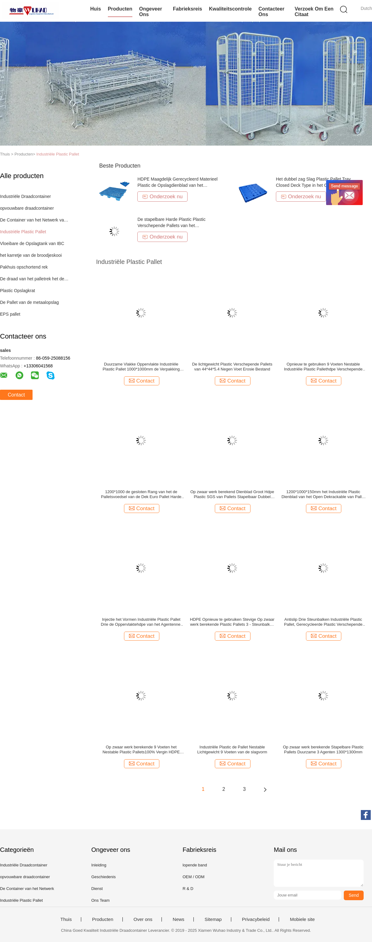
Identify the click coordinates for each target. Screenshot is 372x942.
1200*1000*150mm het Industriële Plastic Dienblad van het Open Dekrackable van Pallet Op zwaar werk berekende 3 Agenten (323, 494)
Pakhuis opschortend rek (24, 267)
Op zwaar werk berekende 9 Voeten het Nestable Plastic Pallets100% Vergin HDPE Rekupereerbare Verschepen (141, 750)
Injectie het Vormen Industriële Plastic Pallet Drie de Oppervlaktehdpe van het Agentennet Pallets (141, 622)
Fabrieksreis (187, 8)
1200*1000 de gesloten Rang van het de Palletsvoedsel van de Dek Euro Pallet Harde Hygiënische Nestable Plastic (141, 494)
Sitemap (213, 919)
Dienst (97, 888)
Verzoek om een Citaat (313, 11)
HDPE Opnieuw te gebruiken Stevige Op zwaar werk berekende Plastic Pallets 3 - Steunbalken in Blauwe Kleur (232, 622)
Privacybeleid (256, 919)
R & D (188, 888)
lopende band (195, 865)
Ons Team (100, 900)
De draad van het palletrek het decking (35, 278)
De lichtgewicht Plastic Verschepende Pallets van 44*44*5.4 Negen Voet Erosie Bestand (232, 366)
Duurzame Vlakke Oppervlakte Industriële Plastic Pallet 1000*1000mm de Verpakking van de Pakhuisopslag (141, 367)
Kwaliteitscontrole (230, 8)
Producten (120, 8)
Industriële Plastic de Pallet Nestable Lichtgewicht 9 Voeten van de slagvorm (232, 749)
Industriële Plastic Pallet (57, 154)
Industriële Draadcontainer (25, 196)
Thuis (66, 919)
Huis (95, 8)
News (178, 919)
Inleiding (98, 865)
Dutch (366, 8)
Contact (16, 394)
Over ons (143, 919)
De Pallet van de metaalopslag (29, 302)
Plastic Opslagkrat (17, 290)
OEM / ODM (194, 876)
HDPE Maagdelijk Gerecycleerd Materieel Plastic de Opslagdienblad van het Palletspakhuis (177, 185)
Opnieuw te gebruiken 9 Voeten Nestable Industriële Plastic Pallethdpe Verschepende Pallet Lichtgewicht (323, 367)
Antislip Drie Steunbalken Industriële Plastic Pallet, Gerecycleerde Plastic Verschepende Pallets (323, 622)
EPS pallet (10, 314)
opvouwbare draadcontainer (27, 208)
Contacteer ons (272, 11)
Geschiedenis (103, 876)
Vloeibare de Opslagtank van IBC (32, 243)
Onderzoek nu (162, 196)
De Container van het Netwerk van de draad (35, 219)
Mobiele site (302, 919)
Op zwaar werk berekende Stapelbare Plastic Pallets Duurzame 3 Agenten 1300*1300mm (323, 749)
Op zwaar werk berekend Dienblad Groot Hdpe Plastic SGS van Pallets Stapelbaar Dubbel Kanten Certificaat (232, 494)
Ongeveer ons (150, 11)
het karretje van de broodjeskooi (31, 255)
